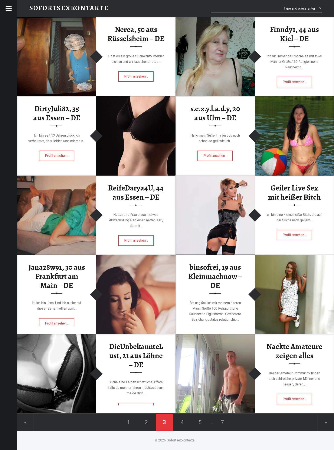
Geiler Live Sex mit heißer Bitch (294, 192)
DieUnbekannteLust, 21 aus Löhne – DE (136, 355)
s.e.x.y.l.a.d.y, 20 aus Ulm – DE (215, 113)
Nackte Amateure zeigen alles (294, 351)
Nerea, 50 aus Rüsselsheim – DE (136, 34)
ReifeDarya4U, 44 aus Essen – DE (136, 192)
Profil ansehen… (139, 78)
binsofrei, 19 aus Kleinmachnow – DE (215, 276)
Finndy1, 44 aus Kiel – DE (294, 34)
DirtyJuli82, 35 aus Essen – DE (56, 113)
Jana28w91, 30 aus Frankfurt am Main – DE (57, 276)
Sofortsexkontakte (180, 440)
